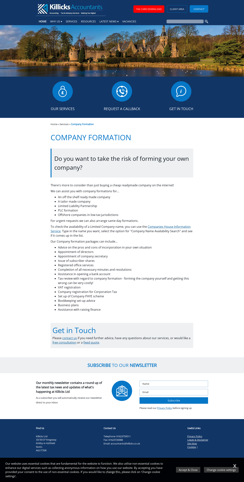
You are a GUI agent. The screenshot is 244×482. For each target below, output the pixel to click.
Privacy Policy (164, 408)
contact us (69, 338)
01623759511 (123, 436)
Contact (199, 9)
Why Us (55, 21)
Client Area (177, 9)
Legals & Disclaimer (197, 439)
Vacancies (129, 21)
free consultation (64, 342)
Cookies (191, 447)
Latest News (108, 21)
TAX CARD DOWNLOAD (149, 9)
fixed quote (91, 342)
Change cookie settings (221, 470)
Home (43, 21)
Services (71, 21)
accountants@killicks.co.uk (125, 443)
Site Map (192, 443)
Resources (88, 21)
